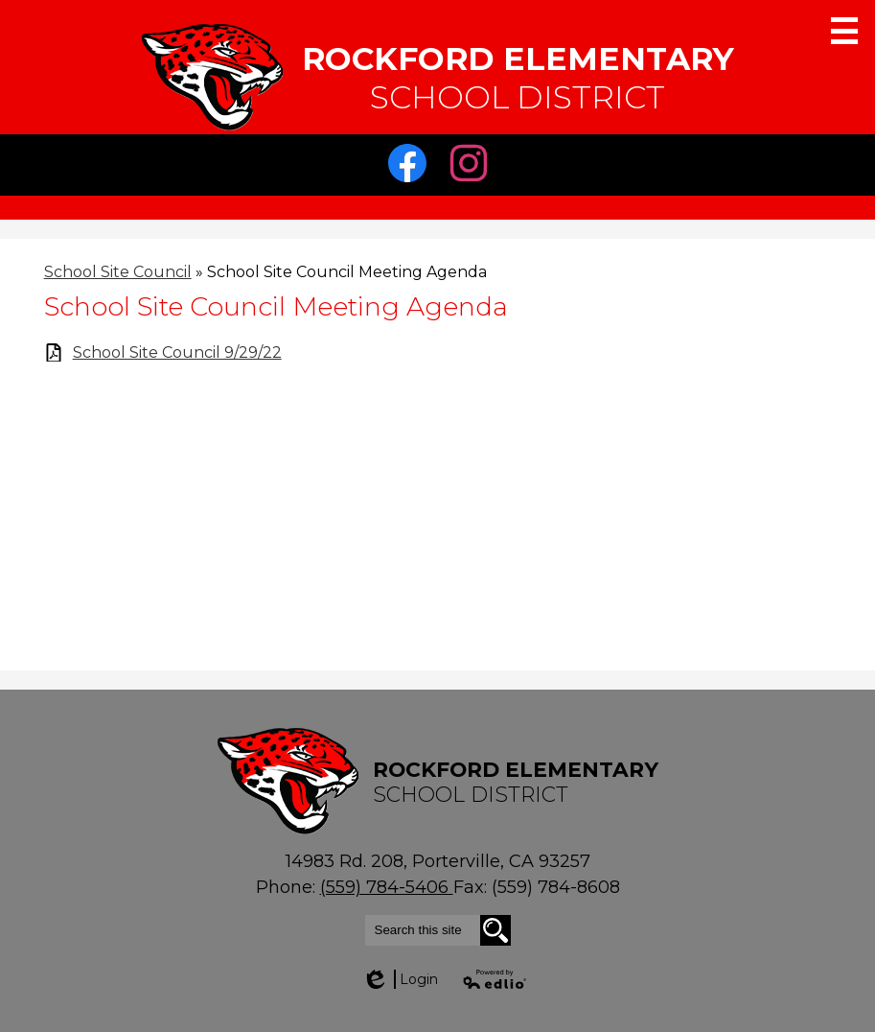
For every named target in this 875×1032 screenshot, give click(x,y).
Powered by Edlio (495, 979)
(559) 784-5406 (386, 887)
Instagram (473, 168)
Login (399, 979)
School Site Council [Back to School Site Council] (118, 272)
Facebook (412, 168)
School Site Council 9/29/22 (177, 352)
